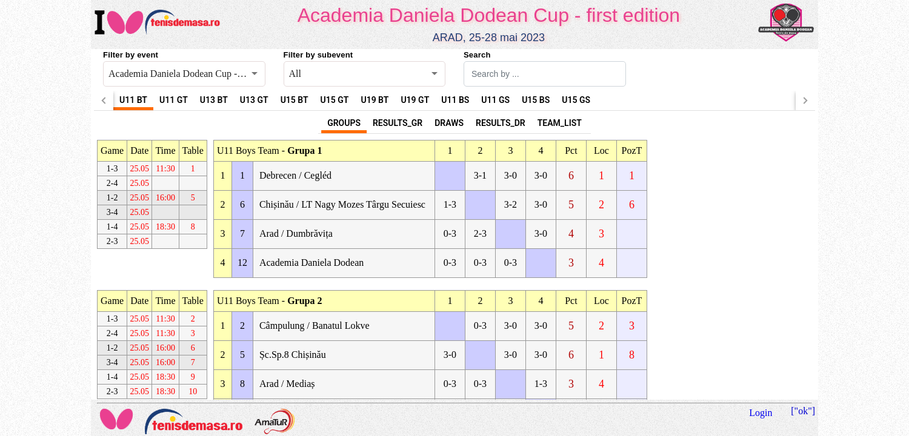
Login (760, 413)
